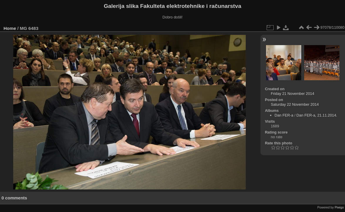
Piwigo (339, 207)
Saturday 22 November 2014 (295, 104)
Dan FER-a (284, 115)
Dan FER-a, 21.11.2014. (317, 115)
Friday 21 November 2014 (292, 93)
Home (10, 28)
